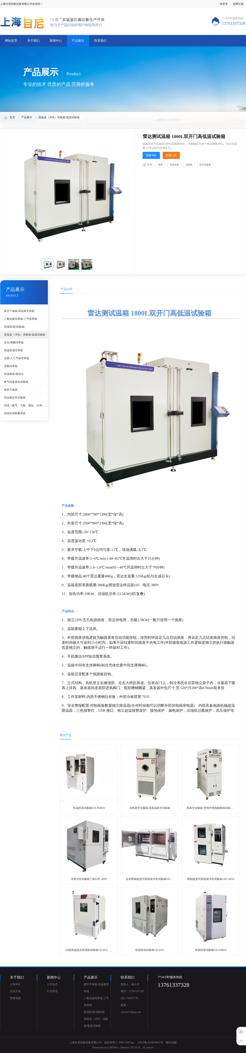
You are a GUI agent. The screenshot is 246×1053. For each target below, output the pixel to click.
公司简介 (15, 984)
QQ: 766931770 (129, 998)
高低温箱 (174, 164)
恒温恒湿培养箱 (13, 350)
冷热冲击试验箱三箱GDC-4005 (89, 879)
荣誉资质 (15, 998)
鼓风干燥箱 (10, 389)
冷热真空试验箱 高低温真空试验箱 (149, 808)
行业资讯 (52, 991)
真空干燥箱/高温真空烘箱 (19, 311)
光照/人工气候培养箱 (16, 358)
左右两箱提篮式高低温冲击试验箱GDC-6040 (152, 879)
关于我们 (33, 40)
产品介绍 (66, 289)
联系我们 (100, 40)
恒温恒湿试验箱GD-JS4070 (210, 950)
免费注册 (238, 3)
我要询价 (151, 155)
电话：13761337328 (132, 991)
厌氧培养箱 (10, 366)
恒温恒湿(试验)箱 (14, 326)
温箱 (160, 164)
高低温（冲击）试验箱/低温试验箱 (59, 117)
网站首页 (11, 40)
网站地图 (171, 1042)
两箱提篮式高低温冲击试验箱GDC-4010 (210, 879)
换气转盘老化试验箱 (16, 381)
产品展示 (78, 40)
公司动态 (52, 984)
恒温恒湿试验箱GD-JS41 (149, 950)
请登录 (224, 3)
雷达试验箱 (205, 164)
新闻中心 (56, 40)
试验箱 (188, 164)
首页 (9, 117)
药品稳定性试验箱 (15, 397)
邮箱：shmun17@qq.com (131, 1008)
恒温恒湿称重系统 (15, 413)
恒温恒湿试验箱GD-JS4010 (89, 808)
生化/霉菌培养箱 (14, 342)
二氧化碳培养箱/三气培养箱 (20, 318)
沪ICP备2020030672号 (150, 1042)
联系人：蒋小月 (130, 984)
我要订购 (171, 155)
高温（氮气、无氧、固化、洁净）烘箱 (26, 405)
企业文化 (15, 991)
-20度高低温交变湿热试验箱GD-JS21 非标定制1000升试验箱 (100, 950)
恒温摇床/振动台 (14, 374)
